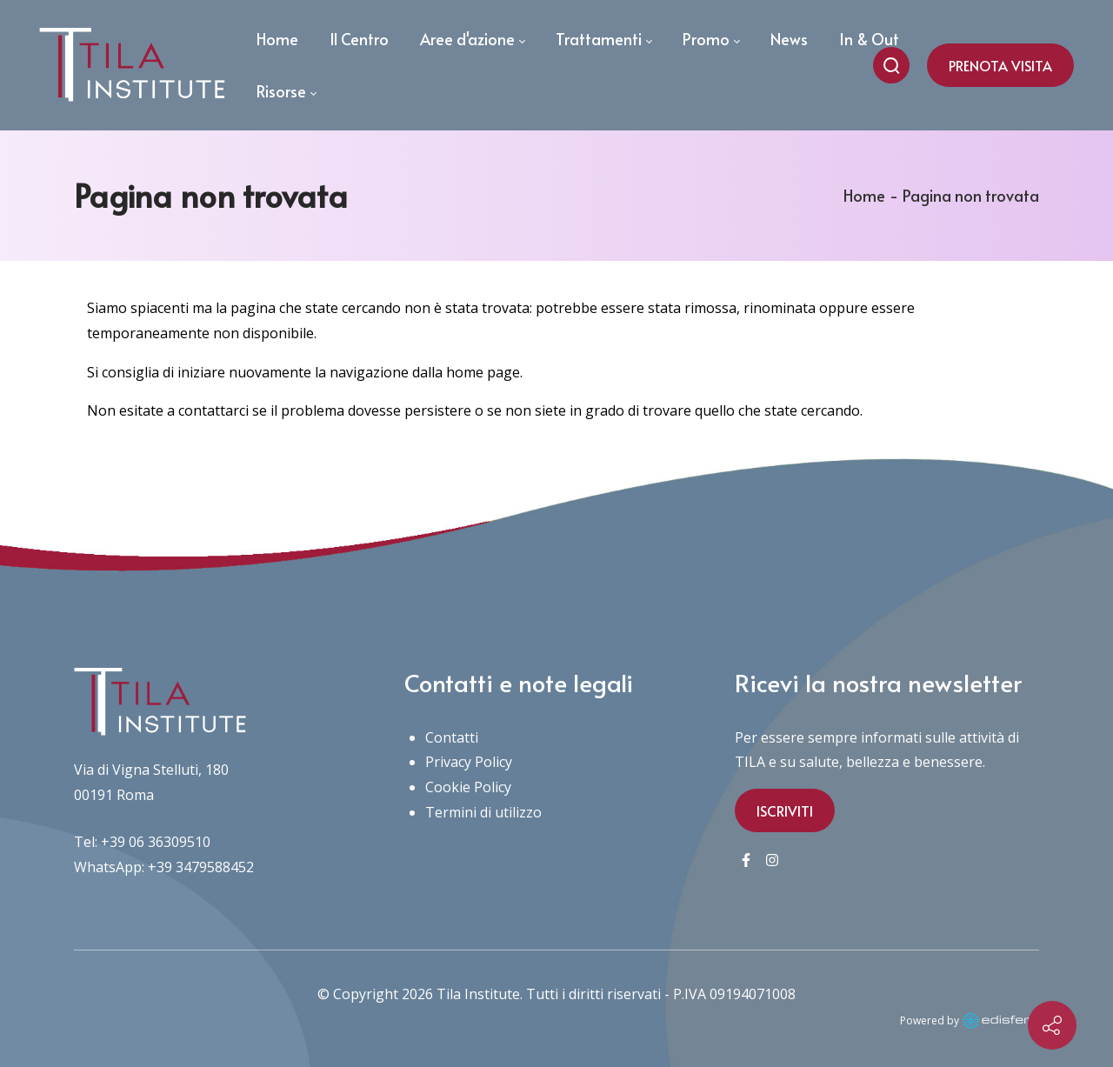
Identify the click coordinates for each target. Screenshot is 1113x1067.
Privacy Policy (468, 761)
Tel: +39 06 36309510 (142, 841)
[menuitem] (277, 39)
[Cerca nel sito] (891, 65)
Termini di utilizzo (483, 812)
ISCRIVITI (784, 810)
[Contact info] (1052, 1025)
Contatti (451, 737)
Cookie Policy (468, 787)
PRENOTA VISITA (1000, 65)
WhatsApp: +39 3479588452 (164, 867)
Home (864, 195)
